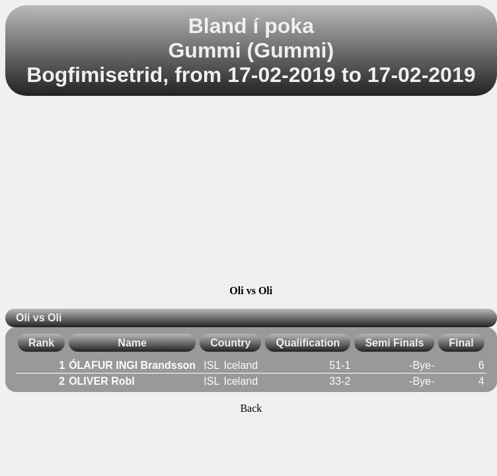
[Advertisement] (251, 192)
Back (251, 408)
